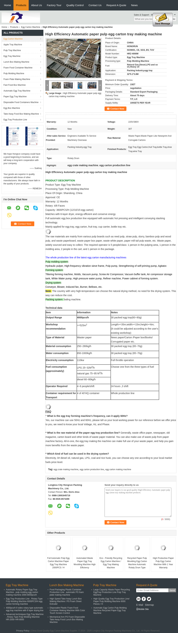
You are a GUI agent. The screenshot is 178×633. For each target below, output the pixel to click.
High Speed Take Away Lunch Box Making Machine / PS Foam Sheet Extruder (66, 601)
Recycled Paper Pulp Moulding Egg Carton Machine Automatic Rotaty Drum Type (137, 563)
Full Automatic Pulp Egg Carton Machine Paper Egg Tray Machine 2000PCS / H (58, 563)
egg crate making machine (66, 469)
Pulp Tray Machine (12, 50)
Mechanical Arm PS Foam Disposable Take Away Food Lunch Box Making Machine (67, 619)
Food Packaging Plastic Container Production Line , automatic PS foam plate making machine (67, 592)
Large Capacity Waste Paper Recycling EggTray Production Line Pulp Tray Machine (111, 592)
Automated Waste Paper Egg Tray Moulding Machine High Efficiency (84, 563)
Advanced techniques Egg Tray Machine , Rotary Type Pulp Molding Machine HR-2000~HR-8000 (25, 617)
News (134, 5)
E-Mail (139, 604)
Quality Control (75, 5)
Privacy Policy (22, 631)
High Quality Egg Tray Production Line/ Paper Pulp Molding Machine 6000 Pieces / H (111, 601)
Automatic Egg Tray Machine (16, 91)
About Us (36, 5)
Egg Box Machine (11, 108)
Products (21, 5)
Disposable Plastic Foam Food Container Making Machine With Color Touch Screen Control (67, 610)
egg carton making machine (118, 469)
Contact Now (117, 108)
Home (7, 5)
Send (172, 590)
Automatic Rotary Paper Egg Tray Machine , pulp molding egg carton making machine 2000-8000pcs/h (22, 592)
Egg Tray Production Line (15, 119)
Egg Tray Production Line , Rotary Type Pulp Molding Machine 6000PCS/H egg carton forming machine (24, 601)
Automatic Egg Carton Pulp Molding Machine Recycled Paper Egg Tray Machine (110, 610)
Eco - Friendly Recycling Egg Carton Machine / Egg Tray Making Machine (110, 563)
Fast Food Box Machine (14, 85)
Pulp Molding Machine (13, 73)
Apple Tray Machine (12, 44)
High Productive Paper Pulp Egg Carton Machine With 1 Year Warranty (163, 563)
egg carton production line (92, 469)
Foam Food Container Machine (17, 67)
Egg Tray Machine (11, 56)
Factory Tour (54, 5)
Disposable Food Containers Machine (20, 102)
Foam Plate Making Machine (16, 79)
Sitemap (149, 604)
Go (173, 19)
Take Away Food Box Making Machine (21, 114)
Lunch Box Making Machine (16, 62)
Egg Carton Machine (30, 27)
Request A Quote (116, 5)
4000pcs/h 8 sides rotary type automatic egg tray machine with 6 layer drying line (24, 609)
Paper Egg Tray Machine (15, 96)
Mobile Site (142, 609)
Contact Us (94, 5)
